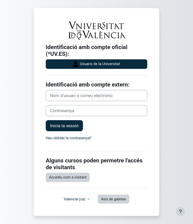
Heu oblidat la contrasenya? (68, 138)
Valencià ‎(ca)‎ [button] (75, 199)
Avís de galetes (113, 199)
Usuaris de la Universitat (96, 64)
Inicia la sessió (64, 125)
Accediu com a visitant (67, 177)
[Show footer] (180, 211)
